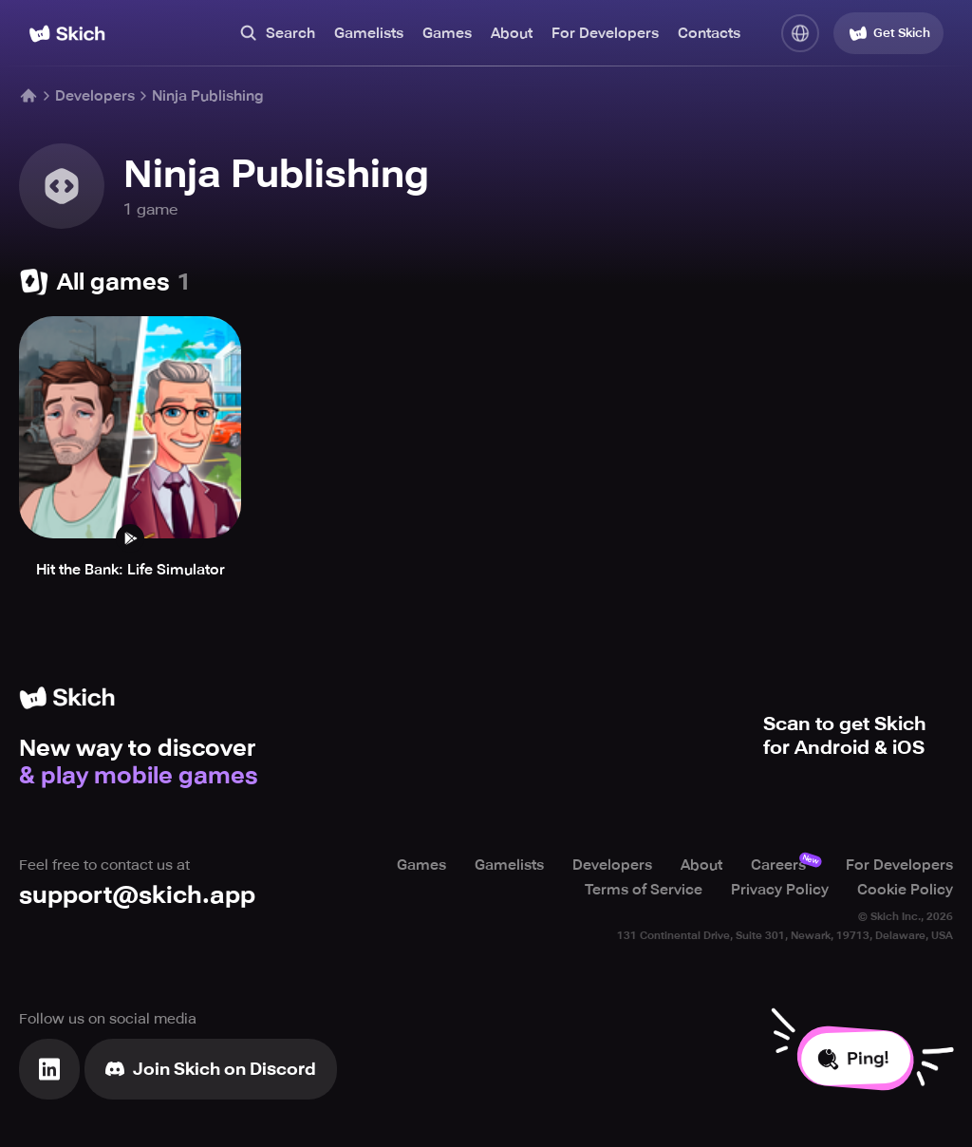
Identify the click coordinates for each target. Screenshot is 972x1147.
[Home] (66, 34)
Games (447, 33)
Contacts (709, 33)
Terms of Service (643, 889)
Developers (95, 95)
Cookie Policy (905, 889)
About (512, 33)
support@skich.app (137, 895)
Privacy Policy (780, 889)
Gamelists (368, 33)
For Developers (605, 33)
